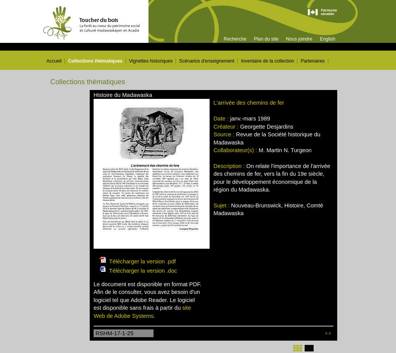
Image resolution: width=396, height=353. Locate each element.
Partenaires (312, 61)
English (327, 39)
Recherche (235, 39)
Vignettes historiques (151, 61)
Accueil (53, 61)
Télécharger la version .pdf (142, 261)
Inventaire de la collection (267, 61)
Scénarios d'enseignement (206, 61)
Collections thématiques (95, 61)
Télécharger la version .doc (143, 271)
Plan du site (266, 39)
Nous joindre (299, 39)
